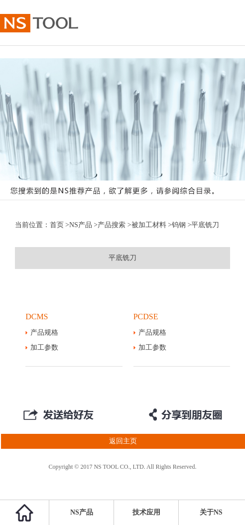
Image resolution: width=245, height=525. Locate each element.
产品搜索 (111, 225)
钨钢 (179, 225)
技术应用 (146, 512)
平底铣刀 (122, 258)
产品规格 (44, 332)
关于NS (211, 512)
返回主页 (68, 441)
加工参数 (44, 347)
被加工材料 (148, 225)
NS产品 (80, 225)
